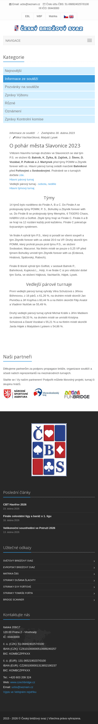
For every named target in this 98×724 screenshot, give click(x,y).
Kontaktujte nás (16, 614)
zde (21, 175)
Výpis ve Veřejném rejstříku (19, 692)
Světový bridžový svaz (18, 560)
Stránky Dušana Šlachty (19, 580)
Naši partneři (17, 356)
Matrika (53, 16)
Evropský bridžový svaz (19, 567)
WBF (39, 16)
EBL (27, 16)
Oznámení (13, 111)
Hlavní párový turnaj (21, 179)
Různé (10, 103)
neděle (52, 184)
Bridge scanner (13, 599)
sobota (42, 184)
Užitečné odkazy (17, 547)
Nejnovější (13, 71)
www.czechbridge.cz (22, 682)
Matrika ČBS (11, 573)
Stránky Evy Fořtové (17, 586)
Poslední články (16, 492)
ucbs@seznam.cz (30, 4)
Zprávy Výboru (16, 95)
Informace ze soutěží (21, 79)
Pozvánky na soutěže (22, 87)
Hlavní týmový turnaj (21, 188)
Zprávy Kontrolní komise (24, 119)
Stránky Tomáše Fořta (18, 593)
